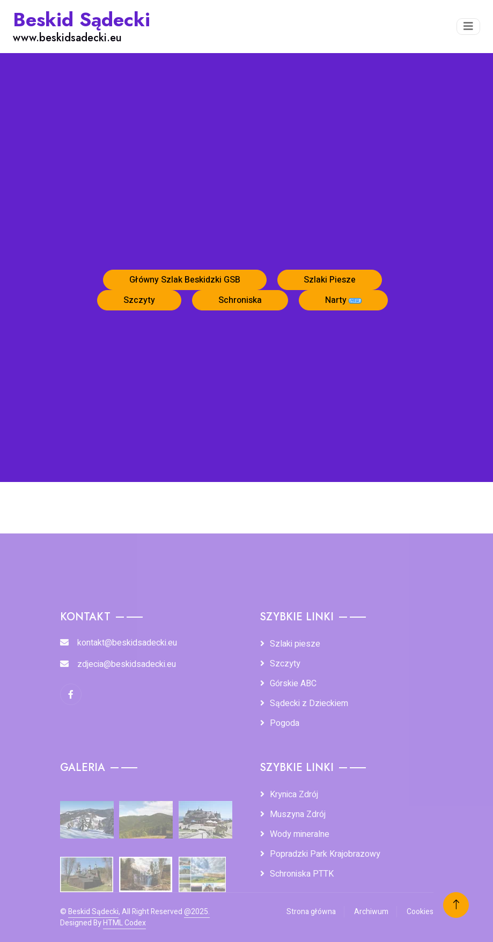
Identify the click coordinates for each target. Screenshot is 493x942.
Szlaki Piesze (330, 279)
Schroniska (240, 300)
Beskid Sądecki (93, 911)
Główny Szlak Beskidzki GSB (184, 279)
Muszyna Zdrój (298, 814)
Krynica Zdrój (294, 794)
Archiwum (371, 911)
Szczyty (139, 300)
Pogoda (284, 723)
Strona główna (311, 911)
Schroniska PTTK (302, 873)
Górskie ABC (293, 683)
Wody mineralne (299, 834)
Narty (343, 300)
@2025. (197, 911)
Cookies (420, 911)
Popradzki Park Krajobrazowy (325, 854)
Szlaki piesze (295, 643)
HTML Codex (124, 923)
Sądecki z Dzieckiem (309, 703)
